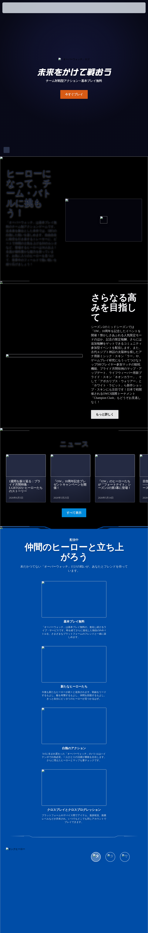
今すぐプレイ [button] (74, 94)
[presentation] (11, 7)
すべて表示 (74, 512)
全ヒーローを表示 (108, 805)
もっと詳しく (105, 414)
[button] (135, 7)
